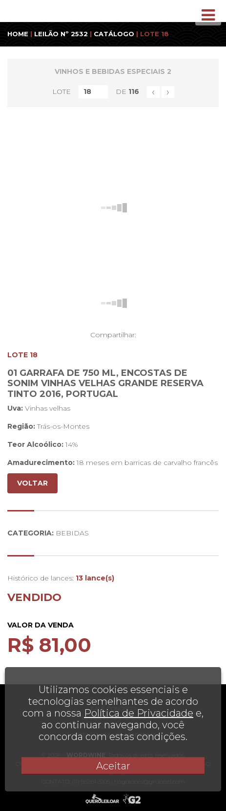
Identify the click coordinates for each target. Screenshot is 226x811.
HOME (17, 34)
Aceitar (113, 766)
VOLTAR (32, 483)
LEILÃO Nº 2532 (61, 34)
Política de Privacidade (138, 713)
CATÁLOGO (114, 34)
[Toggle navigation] (208, 15)
